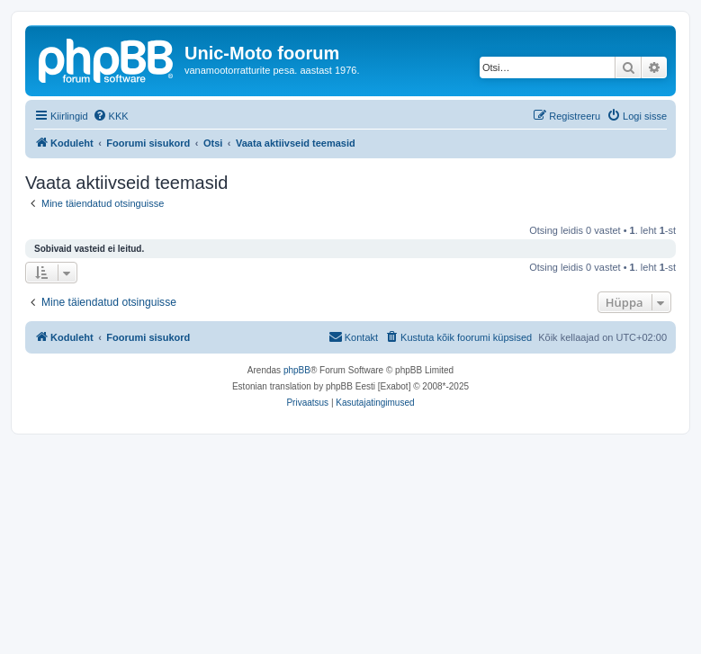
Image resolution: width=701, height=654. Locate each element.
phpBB (296, 370)
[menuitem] (111, 116)
